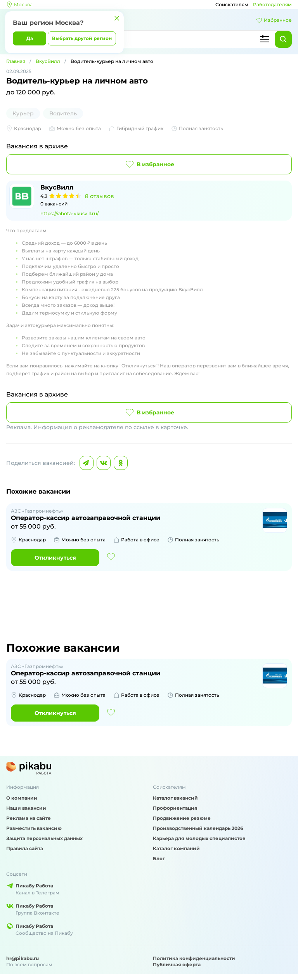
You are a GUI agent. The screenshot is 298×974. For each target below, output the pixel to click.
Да (29, 38)
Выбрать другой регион (82, 38)
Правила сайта (24, 848)
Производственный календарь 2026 (198, 828)
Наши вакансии (26, 808)
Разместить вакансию (34, 828)
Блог (159, 858)
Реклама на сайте (28, 818)
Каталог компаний (176, 848)
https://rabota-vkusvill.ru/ (69, 213)
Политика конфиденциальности (194, 958)
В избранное (149, 164)
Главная (15, 61)
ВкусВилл (48, 61)
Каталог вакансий (175, 798)
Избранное (274, 20)
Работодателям (272, 4)
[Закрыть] (117, 18)
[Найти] (283, 39)
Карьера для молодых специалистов (199, 838)
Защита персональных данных (44, 838)
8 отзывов (99, 196)
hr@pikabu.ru (22, 958)
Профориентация (175, 808)
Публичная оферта (177, 964)
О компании (21, 798)
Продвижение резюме (182, 818)
